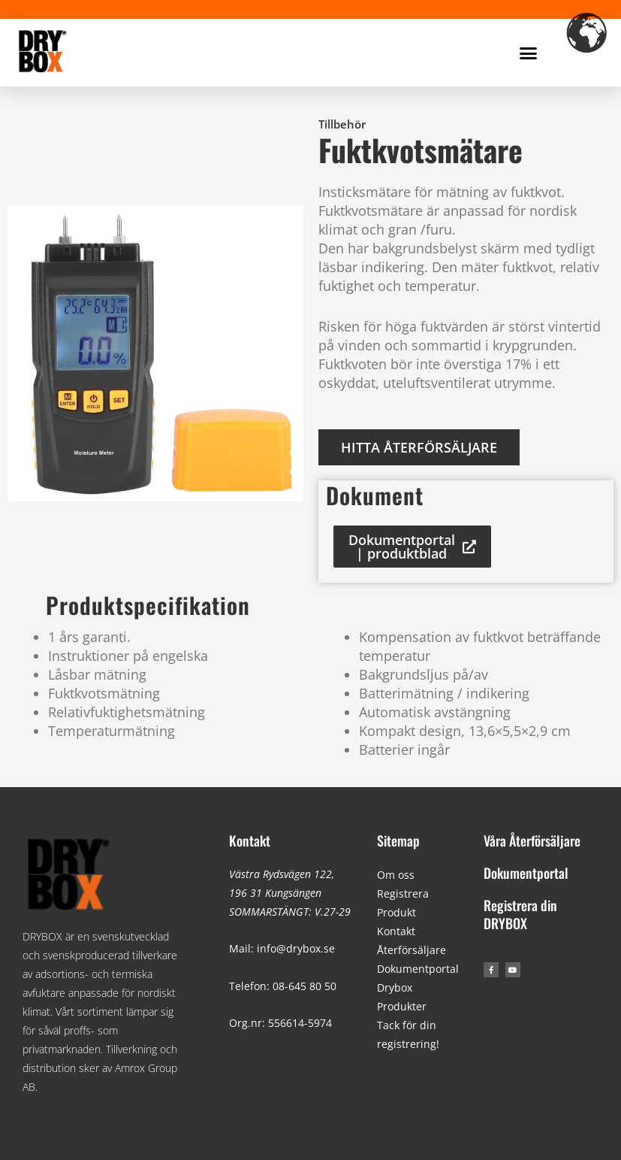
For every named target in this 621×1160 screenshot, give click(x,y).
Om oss (396, 875)
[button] (528, 52)
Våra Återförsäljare (532, 840)
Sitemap (398, 840)
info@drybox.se (296, 948)
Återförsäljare (411, 950)
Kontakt (249, 840)
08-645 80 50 (304, 986)
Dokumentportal (418, 969)
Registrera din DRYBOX (520, 913)
